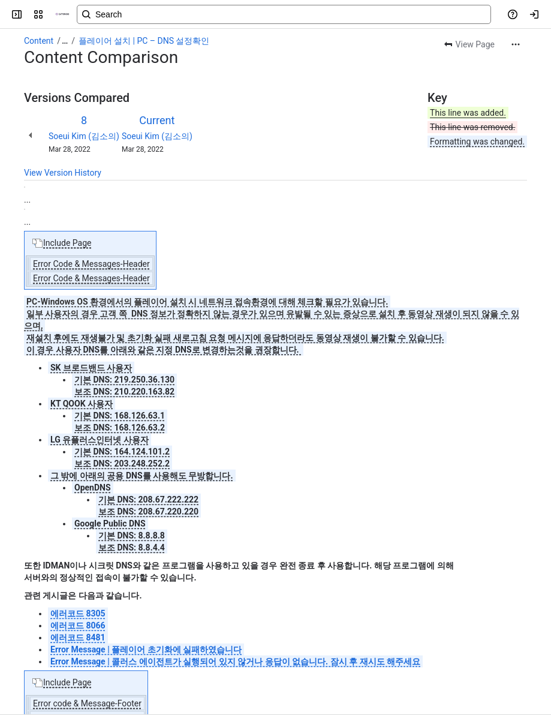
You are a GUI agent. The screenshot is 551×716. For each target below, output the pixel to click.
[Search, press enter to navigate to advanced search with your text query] (284, 14)
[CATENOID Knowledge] (62, 14)
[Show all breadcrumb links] (65, 41)
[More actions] (515, 44)
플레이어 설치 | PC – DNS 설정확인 (144, 41)
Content (38, 41)
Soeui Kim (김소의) (84, 136)
